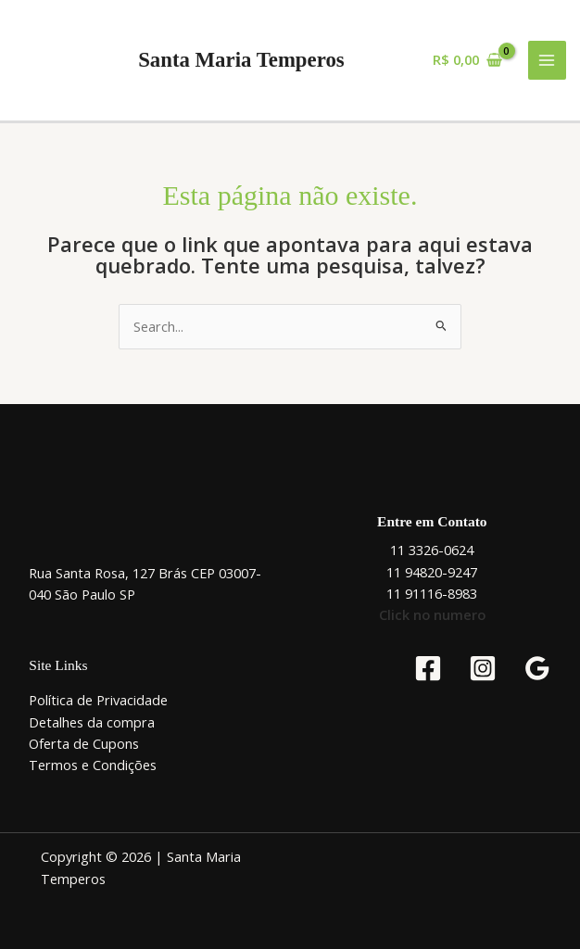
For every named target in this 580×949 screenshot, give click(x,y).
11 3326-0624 (431, 549)
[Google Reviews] (537, 668)
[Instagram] (483, 668)
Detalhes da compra (92, 722)
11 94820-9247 (431, 572)
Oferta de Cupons (84, 743)
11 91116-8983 (431, 593)
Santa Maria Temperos (241, 59)
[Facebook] (428, 668)
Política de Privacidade (98, 699)
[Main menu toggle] (547, 60)
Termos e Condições (93, 764)
